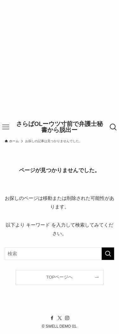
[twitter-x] (60, 318)
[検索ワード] (59, 253)
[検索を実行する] (108, 253)
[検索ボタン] (113, 127)
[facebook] (52, 318)
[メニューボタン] (5, 127)
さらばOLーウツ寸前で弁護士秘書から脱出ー (59, 127)
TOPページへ (59, 277)
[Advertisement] (59, 60)
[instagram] (67, 318)
